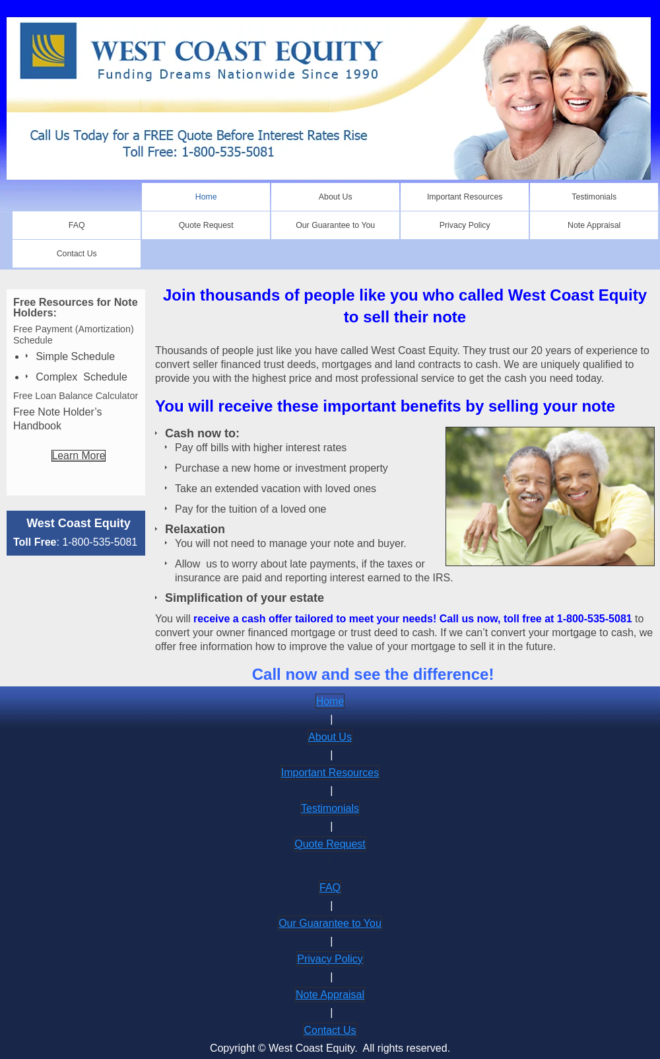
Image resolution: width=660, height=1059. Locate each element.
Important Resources (330, 772)
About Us (330, 737)
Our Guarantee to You (330, 923)
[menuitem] (206, 197)
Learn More (79, 455)
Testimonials (330, 808)
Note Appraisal (330, 994)
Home (330, 701)
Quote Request (330, 844)
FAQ (330, 887)
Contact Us (330, 1030)
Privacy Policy (330, 959)
